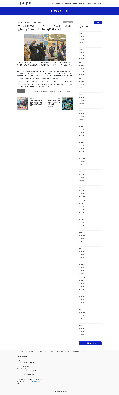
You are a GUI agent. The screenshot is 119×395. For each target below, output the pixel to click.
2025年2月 (81, 75)
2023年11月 (82, 123)
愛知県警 (46, 91)
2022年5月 (81, 180)
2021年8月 (81, 209)
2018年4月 (81, 338)
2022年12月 (82, 158)
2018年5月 (81, 335)
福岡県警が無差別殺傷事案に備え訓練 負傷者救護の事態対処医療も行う (36, 103)
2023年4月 (81, 145)
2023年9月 (81, 129)
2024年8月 (81, 94)
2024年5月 (81, 104)
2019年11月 (82, 277)
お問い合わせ (39, 351)
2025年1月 (81, 78)
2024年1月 (81, 116)
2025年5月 (81, 65)
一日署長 (40, 91)
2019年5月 (81, 296)
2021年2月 (81, 229)
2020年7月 (81, 251)
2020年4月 (81, 261)
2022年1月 (81, 193)
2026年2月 (81, 36)
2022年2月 (81, 190)
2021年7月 (81, 213)
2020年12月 (82, 235)
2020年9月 (81, 245)
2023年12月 (82, 120)
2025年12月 (82, 43)
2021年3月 (81, 225)
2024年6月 (81, 100)
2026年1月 (81, 39)
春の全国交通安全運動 (54, 91)
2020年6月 (81, 254)
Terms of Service (36, 381)
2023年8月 (81, 132)
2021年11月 (82, 200)
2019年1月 (81, 309)
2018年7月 (81, 328)
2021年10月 (82, 203)
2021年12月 (82, 197)
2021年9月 (81, 206)
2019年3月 (81, 302)
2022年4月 (81, 184)
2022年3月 (81, 187)
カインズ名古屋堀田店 (31, 91)
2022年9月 (81, 168)
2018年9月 (81, 322)
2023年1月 (81, 155)
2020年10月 (82, 241)
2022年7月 (81, 174)
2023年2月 (81, 152)
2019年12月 (82, 274)
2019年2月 (81, 306)
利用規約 (69, 351)
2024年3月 (81, 110)
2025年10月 (82, 49)
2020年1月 (81, 270)
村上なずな (63, 91)
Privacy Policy (25, 381)
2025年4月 (81, 68)
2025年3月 (81, 71)
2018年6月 (81, 331)
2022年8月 (81, 171)
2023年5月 (81, 142)
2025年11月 (82, 46)
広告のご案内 (30, 351)
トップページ (22, 351)
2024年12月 (82, 81)
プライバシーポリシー (49, 351)
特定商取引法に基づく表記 (79, 351)
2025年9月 (81, 52)
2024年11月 (82, 84)
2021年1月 (81, 232)
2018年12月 (82, 312)
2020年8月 (81, 248)
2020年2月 (81, 267)
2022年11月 (82, 161)
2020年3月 (81, 264)
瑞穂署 (69, 91)
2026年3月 (81, 33)
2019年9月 (81, 283)
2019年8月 (81, 286)
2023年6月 (81, 139)
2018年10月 (82, 318)
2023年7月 (81, 136)
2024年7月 (81, 97)
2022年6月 (81, 177)
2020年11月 (82, 238)
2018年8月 (81, 325)
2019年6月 (81, 293)
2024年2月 (81, 113)
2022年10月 (82, 164)
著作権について (60, 351)
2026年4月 (81, 30)
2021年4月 (81, 222)
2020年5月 (81, 257)
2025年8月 (81, 55)
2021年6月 (81, 216)
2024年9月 (81, 91)
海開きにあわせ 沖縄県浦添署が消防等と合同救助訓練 (54, 102)
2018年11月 (82, 315)
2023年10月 (82, 126)
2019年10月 (82, 280)
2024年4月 (81, 107)
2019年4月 (81, 299)
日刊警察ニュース (68, 22)
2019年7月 (81, 290)
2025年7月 (81, 59)
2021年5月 (81, 219)
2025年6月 (81, 62)
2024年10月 (82, 87)
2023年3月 (81, 148)
